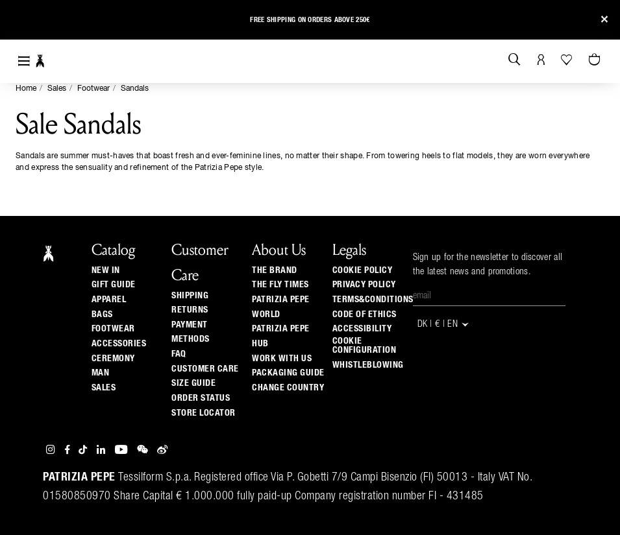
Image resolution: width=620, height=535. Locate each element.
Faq (178, 354)
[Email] (489, 296)
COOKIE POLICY (362, 270)
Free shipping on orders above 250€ (309, 19)
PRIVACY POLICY (364, 284)
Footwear (93, 89)
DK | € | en (444, 324)
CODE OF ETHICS (364, 314)
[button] (21, 21)
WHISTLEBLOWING (368, 365)
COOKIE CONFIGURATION (364, 346)
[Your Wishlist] (568, 59)
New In (106, 270)
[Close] (604, 20)
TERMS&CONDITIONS (373, 299)
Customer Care (205, 369)
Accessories (119, 343)
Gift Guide (114, 284)
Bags (102, 314)
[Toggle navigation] (24, 61)
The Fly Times (280, 284)
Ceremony (113, 358)
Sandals (135, 89)
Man (101, 372)
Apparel (109, 299)
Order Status (200, 398)
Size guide (193, 383)
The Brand (274, 270)
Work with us (282, 358)
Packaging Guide (288, 372)
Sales (56, 89)
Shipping (189, 295)
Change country (288, 387)
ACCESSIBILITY (362, 328)
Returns (189, 310)
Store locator (203, 413)
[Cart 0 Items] (596, 60)
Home (26, 89)
